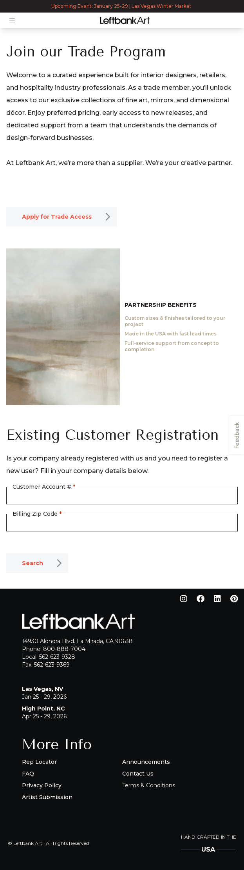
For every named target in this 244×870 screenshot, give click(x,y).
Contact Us (138, 773)
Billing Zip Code (37, 513)
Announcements (146, 761)
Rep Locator (39, 761)
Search (32, 563)
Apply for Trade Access (57, 216)
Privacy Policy (41, 785)
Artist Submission (47, 797)
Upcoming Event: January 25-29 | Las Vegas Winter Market (122, 6)
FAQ (28, 773)
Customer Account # (44, 486)
